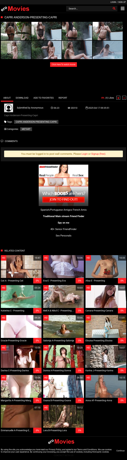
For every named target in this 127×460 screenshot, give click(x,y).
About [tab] (7, 97)
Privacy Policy (55, 449)
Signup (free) (98, 153)
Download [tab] (22, 97)
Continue (120, 451)
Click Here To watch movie (63, 64)
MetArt (26, 129)
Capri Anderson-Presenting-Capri (36, 121)
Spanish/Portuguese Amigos (56, 209)
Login (113, 2)
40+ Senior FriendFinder (63, 229)
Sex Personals (63, 235)
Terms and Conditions (87, 449)
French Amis (80, 209)
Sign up (122, 2)
